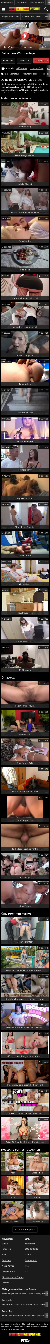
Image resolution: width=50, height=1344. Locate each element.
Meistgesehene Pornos (12, 1277)
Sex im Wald (20, 1293)
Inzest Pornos (40, 1304)
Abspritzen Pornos (10, 16)
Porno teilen (41, 61)
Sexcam (5, 1282)
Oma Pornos (7, 2)
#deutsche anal (16, 1315)
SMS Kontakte (31, 1248)
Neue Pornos (8, 1265)
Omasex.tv (8, 677)
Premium (6, 1260)
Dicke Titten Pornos (23, 1304)
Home (5, 1243)
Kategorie (6, 1248)
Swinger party (34, 1293)
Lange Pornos (8, 1271)
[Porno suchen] (3, 9)
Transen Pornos (36, 2)
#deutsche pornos (30, 73)
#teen (4, 1315)
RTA (27, 1265)
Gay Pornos (21, 2)
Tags (4, 1254)
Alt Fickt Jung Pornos (31, 16)
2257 (27, 1271)
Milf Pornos (21, 68)
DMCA (28, 1254)
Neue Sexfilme (36, 68)
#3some (41, 1315)
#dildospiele (30, 1315)
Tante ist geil (8, 1293)
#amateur (14, 73)
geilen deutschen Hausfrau (22, 88)
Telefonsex (30, 1243)
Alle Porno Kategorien (25, 1229)
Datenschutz (31, 1260)
